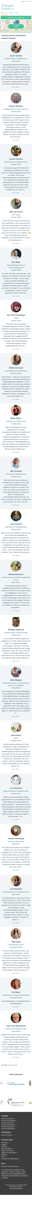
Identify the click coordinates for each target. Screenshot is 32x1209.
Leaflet (17, 32)
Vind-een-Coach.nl (6, 1135)
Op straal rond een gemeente (10, 1166)
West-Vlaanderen (15, 1169)
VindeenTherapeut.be (7, 1118)
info (16, 13)
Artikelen (3, 1154)
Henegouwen (5, 1175)
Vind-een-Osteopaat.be (8, 1124)
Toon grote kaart (16, 26)
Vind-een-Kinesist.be (7, 1122)
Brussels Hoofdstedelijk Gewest (16, 1173)
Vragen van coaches (7, 1150)
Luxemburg (4, 1177)
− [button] (2, 24)
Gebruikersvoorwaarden (16, 1188)
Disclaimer (19, 1186)
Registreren (24, 1)
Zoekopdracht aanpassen (16, 17)
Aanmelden (4, 1142)
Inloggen (3, 1144)
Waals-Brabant (14, 1175)
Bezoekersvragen (6, 1148)
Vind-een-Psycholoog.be (8, 1120)
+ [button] (2, 22)
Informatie (4, 1146)
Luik (20, 1175)
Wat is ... (3, 1156)
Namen (25, 1175)
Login (29, 1)
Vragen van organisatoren (9, 1152)
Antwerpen (12, 1171)
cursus (11, 13)
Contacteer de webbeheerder (9, 1158)
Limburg (18, 1171)
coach (4, 13)
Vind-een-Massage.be (7, 1126)
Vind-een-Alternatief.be (8, 1128)
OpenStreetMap (23, 32)
